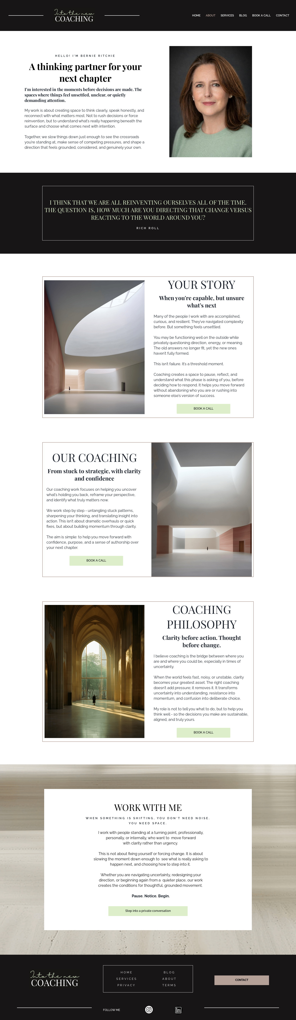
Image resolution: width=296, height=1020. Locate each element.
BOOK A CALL (261, 15)
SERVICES (227, 15)
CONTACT (282, 15)
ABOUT (210, 15)
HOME (196, 15)
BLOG (243, 15)
